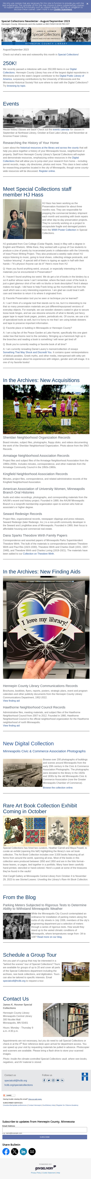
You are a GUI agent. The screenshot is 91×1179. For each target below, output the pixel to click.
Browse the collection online (58, 787)
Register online (47, 171)
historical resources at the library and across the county (49, 147)
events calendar (61, 129)
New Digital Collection (28, 743)
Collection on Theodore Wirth (38, 553)
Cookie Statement (63, 9)
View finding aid (11, 700)
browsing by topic (16, 86)
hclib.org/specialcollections (18, 1085)
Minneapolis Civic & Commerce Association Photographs (44, 751)
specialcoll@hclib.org (14, 981)
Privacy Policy (36, 1173)
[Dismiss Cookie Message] (87, 3)
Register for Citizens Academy (67, 1105)
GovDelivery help (49, 1105)
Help (58, 1173)
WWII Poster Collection (64, 230)
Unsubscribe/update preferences (15, 1105)
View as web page (34, 1099)
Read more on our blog (49, 937)
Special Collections (68, 54)
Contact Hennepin (34, 1105)
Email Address (8, 1126)
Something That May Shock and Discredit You (27, 352)
